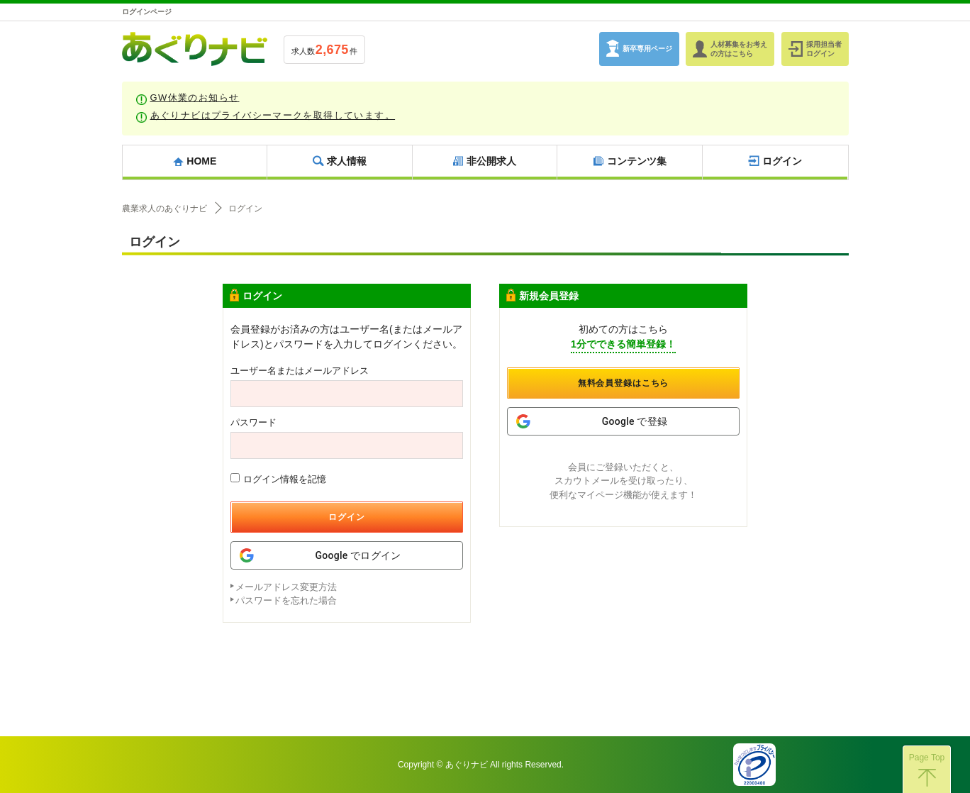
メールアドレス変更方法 (286, 587)
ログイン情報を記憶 (278, 478)
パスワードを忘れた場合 (286, 600)
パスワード (253, 422)
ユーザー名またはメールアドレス (299, 370)
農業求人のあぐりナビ (164, 208)
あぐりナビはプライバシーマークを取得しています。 (273, 115)
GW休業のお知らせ (195, 97)
